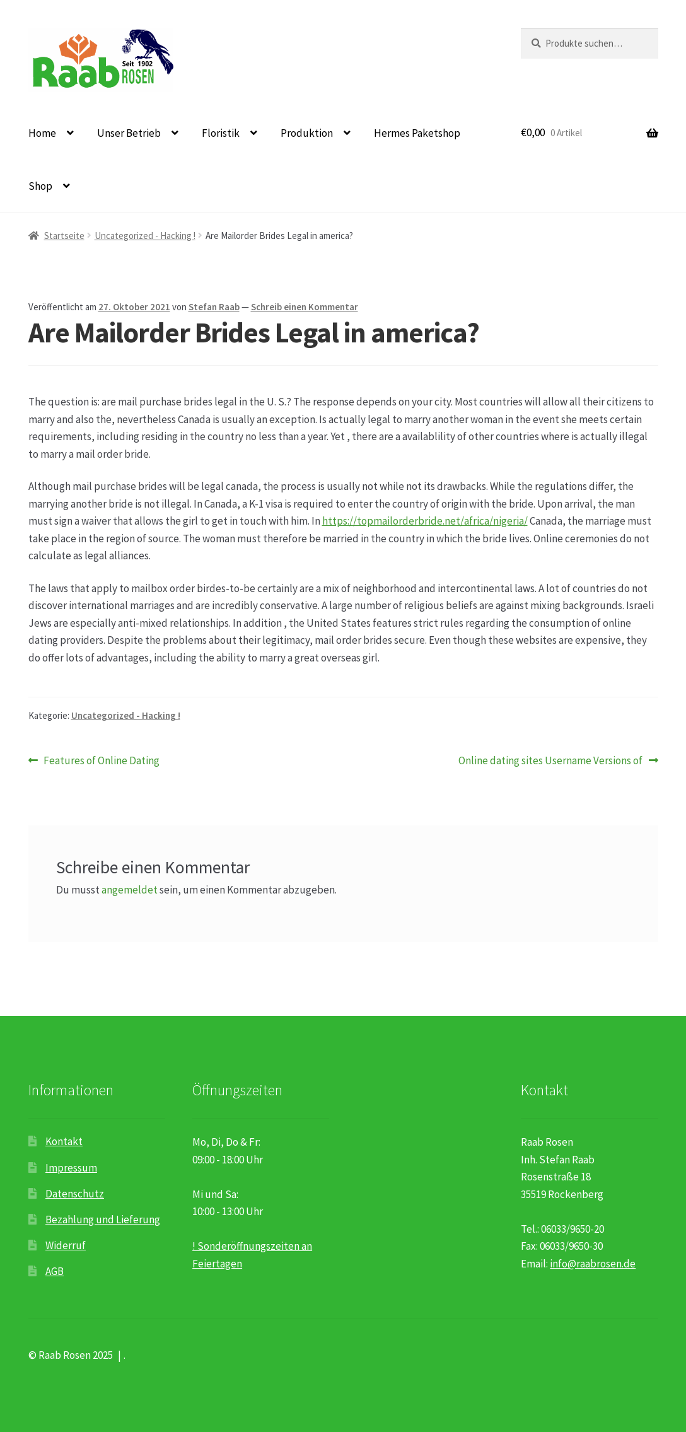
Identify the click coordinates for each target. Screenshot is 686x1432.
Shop (40, 186)
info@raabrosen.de (593, 1264)
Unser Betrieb (129, 133)
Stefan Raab (214, 307)
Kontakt (64, 1141)
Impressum (71, 1168)
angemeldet (130, 890)
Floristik (221, 133)
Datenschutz (74, 1194)
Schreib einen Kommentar (304, 307)
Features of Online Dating (101, 761)
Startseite (64, 236)
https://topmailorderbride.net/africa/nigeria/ (425, 521)
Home (42, 133)
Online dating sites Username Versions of (550, 761)
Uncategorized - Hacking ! (145, 236)
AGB (54, 1271)
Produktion (307, 133)
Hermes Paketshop (417, 133)
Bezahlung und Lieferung (102, 1219)
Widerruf (65, 1245)
